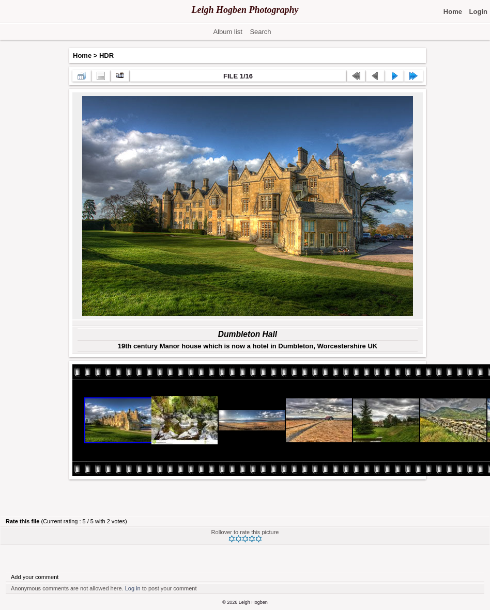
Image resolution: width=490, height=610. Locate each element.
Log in (133, 588)
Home (82, 55)
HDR (106, 55)
